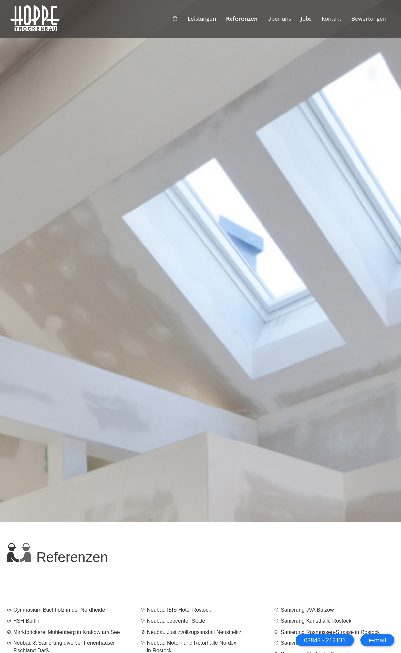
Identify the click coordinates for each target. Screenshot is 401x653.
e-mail (377, 640)
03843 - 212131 (325, 640)
